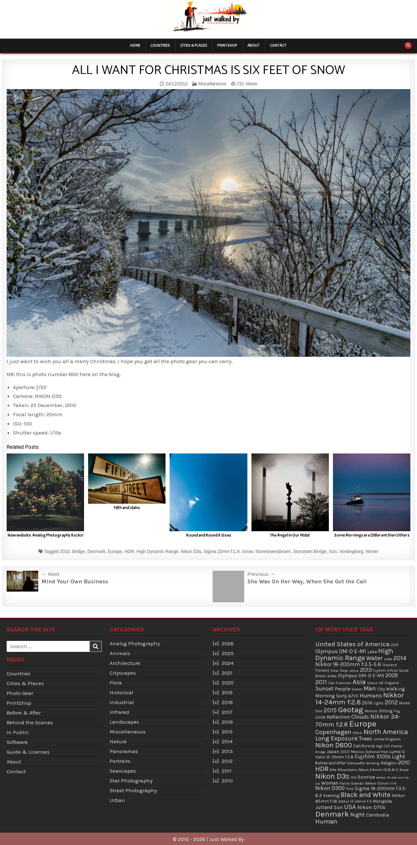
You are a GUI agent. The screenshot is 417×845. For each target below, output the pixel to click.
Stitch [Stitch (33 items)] (357, 733)
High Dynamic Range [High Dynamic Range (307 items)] (354, 654)
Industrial (122, 702)
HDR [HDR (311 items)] (322, 768)
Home (135, 45)
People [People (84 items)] (342, 689)
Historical (121, 692)
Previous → (261, 574)
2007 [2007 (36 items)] (345, 752)
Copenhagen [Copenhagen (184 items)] (333, 732)
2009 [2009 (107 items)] (391, 675)
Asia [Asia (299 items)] (359, 682)
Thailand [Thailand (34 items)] (389, 665)
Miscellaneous (212, 83)
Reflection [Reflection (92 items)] (338, 717)
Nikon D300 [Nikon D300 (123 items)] (330, 788)
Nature (118, 741)
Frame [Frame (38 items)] (396, 746)
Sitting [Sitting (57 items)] (385, 711)
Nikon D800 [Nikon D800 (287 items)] (333, 745)
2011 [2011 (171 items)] (321, 682)
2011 (227, 771)
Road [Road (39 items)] (404, 770)
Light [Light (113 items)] (398, 756)
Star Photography (131, 780)
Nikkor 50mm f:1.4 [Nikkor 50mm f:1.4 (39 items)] (380, 783)
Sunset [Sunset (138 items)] (324, 688)
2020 (228, 682)
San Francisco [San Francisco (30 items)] (339, 683)
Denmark (97, 551)
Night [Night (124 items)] (357, 814)
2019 (227, 692)
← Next (50, 574)
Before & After (24, 712)
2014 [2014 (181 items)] (399, 658)
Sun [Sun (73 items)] (338, 807)
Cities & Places (193, 45)
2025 (227, 653)
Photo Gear (20, 693)
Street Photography (133, 790)
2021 (227, 673)
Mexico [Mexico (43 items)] (357, 751)
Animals (120, 653)
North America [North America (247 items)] (386, 732)
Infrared (119, 712)
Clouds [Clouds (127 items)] (360, 716)
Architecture (125, 663)
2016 (227, 722)
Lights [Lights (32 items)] (379, 703)
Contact (278, 45)
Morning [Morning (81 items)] (325, 696)
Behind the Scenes (30, 722)
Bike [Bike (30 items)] (333, 770)
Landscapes (124, 722)
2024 (227, 663)
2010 (65, 551)
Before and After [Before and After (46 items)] (330, 763)
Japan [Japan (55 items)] (333, 751)
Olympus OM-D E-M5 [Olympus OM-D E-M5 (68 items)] (361, 675)
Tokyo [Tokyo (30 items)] (344, 671)
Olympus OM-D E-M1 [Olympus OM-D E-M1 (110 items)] (340, 651)
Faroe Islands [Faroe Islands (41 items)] (352, 783)
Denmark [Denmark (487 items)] (332, 813)
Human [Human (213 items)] (326, 821)
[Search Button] (408, 45)
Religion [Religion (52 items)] (389, 762)
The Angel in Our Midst (290, 535)
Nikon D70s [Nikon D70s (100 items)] (371, 807)
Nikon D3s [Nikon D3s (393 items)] (332, 776)
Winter (372, 551)
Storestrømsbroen (273, 551)
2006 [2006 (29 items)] (388, 659)
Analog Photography (135, 643)
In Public (18, 732)
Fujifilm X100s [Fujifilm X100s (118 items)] (373, 756)
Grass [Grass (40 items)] (372, 683)
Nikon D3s (191, 551)
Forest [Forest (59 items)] (322, 670)
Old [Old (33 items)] (353, 777)
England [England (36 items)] (392, 683)
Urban (117, 800)
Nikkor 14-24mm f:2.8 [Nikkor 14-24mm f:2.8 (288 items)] (359, 698)
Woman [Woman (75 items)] (329, 783)
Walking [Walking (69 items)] (395, 689)
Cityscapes (123, 673)
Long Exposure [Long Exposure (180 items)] (336, 738)
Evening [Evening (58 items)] (331, 795)
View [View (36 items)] (334, 670)
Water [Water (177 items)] (374, 658)
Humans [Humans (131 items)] (371, 695)
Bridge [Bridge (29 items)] (320, 752)
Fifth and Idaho (127, 507)
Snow (247, 551)
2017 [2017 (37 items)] (395, 645)
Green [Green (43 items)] (357, 689)
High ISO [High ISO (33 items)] (383, 746)
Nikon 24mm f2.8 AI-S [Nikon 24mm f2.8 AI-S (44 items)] (378, 769)
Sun (333, 551)
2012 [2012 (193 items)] (391, 702)
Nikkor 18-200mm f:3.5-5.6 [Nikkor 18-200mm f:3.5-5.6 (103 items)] (348, 664)
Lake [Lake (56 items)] (372, 651)
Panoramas (124, 751)
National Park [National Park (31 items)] (377, 752)
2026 (228, 643)
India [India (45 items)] (332, 675)
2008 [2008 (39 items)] (320, 717)
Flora (116, 682)
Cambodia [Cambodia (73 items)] (377, 815)
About (253, 45)
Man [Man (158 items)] (370, 688)
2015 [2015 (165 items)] (330, 710)
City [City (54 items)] (381, 689)
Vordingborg (351, 551)
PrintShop (227, 45)
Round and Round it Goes (208, 535)
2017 (227, 712)
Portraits (120, 761)
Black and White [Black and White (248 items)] (365, 795)
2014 (227, 741)
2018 (227, 702)
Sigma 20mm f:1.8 (222, 551)
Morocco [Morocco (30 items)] (371, 711)
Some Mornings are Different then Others (371, 535)
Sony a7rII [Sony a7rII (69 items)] (347, 696)
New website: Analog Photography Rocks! (45, 535)
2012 (227, 761)
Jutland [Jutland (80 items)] (324, 807)
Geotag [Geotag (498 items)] (350, 709)
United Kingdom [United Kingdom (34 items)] (387, 739)
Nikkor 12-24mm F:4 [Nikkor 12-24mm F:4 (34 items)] (355, 801)
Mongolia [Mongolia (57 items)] (382, 801)
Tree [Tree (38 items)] (350, 789)
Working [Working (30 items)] (372, 763)
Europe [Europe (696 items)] (362, 724)
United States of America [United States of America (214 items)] (352, 644)
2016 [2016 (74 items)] (367, 703)
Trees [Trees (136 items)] (365, 738)
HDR (129, 551)
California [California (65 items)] (364, 746)
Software (17, 742)
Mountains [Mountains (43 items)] (347, 769)
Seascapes (123, 771)
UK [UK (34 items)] (381, 683)
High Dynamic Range (157, 551)
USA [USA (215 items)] (350, 807)
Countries (160, 45)
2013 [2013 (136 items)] (366, 669)
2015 (227, 731)
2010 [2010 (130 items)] (404, 762)
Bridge (78, 551)
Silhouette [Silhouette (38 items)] (356, 763)
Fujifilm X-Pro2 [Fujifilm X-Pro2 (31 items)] (385, 671)
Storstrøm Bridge (310, 551)
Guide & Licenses (28, 752)
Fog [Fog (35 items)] (397, 711)
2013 (227, 751)
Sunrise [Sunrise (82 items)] (366, 777)
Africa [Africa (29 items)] (354, 671)
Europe (115, 551)
